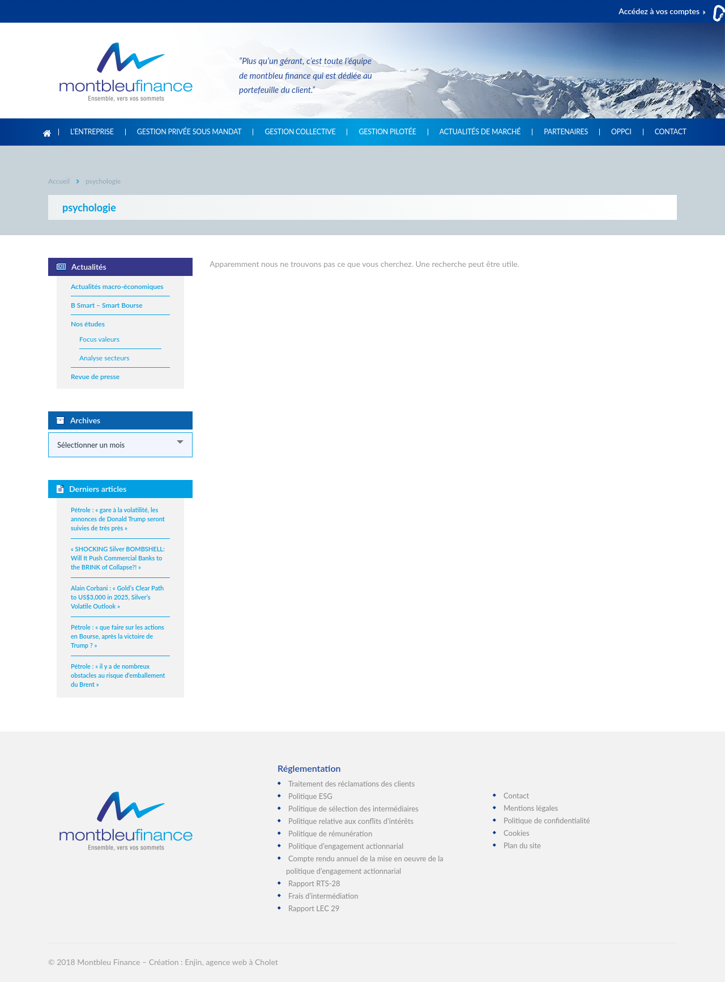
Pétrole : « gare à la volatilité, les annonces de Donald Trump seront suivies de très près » (118, 519)
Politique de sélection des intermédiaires (353, 808)
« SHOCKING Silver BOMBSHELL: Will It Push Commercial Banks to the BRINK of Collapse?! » (118, 558)
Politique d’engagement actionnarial (345, 846)
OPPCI (621, 132)
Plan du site (522, 845)
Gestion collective (300, 132)
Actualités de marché (480, 132)
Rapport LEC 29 (313, 908)
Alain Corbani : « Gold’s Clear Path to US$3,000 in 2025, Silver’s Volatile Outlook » (117, 597)
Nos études (88, 324)
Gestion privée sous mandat (189, 132)
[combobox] (120, 444)
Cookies (517, 833)
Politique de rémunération (330, 833)
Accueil (47, 132)
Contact (670, 132)
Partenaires (566, 132)
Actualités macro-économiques (117, 286)
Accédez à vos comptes (659, 11)
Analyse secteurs (104, 358)
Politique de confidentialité (547, 820)
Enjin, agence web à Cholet (231, 962)
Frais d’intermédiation (323, 895)
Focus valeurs (99, 339)
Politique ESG (310, 796)
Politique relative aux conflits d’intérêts (350, 821)
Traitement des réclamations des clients (351, 783)
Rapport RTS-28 (314, 883)
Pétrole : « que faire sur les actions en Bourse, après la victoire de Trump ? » (117, 636)
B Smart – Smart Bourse (107, 305)
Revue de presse (95, 376)
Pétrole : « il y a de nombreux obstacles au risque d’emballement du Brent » (118, 675)
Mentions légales (531, 808)
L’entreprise (92, 132)
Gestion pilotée (387, 132)
